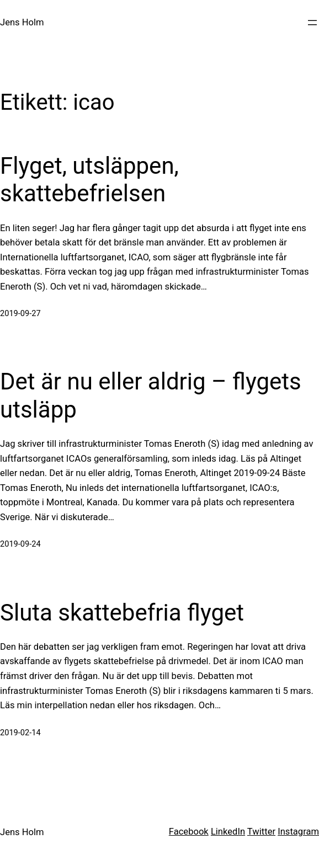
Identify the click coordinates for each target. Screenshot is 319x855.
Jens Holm (22, 22)
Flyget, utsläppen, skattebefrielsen (89, 179)
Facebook (189, 831)
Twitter (261, 831)
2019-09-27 (20, 313)
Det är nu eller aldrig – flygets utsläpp (150, 395)
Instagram (298, 831)
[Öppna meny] (312, 22)
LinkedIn (228, 831)
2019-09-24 (20, 544)
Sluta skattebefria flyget (122, 612)
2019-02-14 (20, 733)
